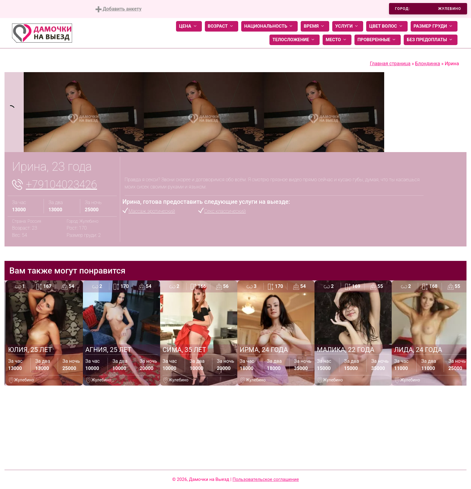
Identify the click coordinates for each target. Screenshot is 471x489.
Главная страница (390, 63)
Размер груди (434, 26)
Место (337, 40)
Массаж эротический (152, 211)
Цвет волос (387, 26)
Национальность (269, 26)
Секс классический (225, 211)
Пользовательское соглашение (265, 479)
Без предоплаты (430, 40)
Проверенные (377, 40)
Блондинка (427, 63)
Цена (189, 26)
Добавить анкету (118, 9)
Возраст (221, 26)
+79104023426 (61, 184)
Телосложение (294, 40)
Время (315, 26)
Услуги (347, 26)
